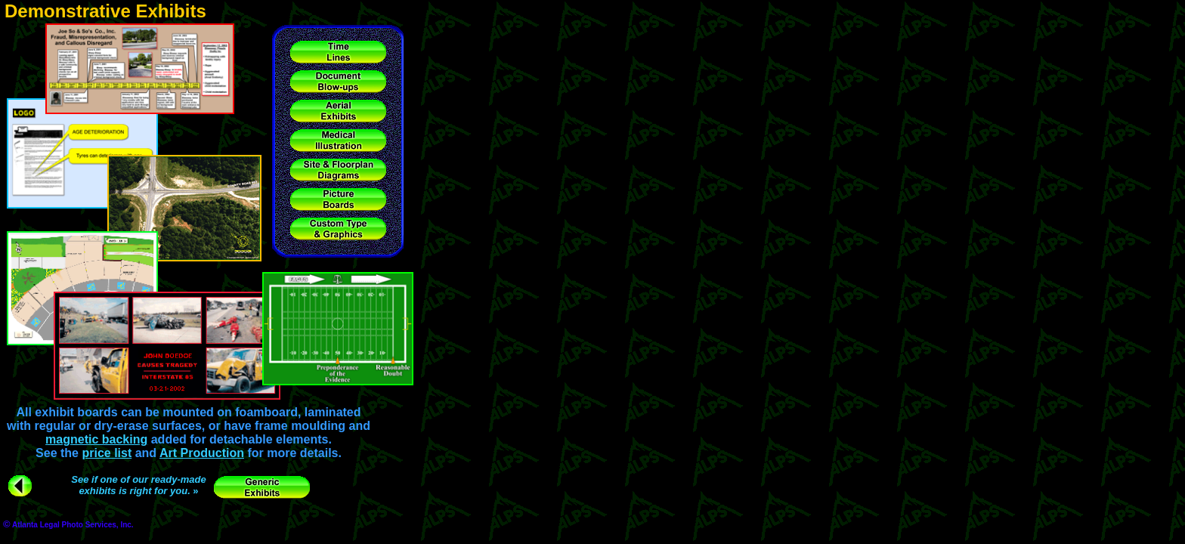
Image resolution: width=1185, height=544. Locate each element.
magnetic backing (96, 439)
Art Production (201, 453)
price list (106, 453)
